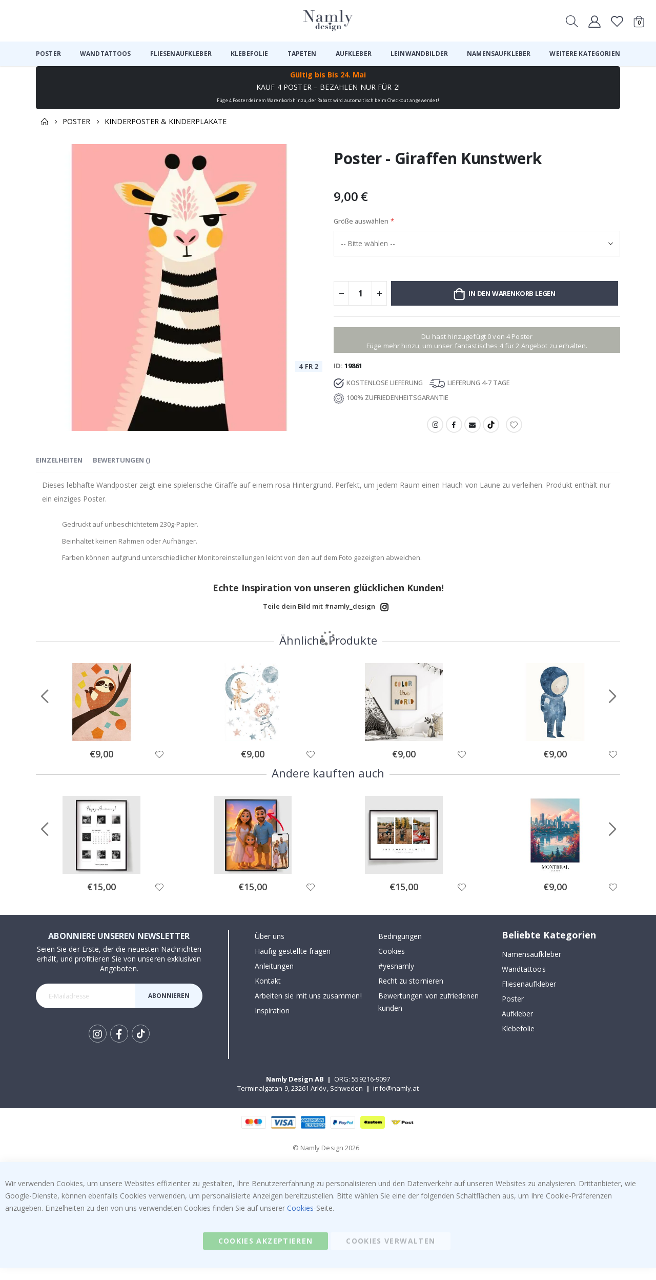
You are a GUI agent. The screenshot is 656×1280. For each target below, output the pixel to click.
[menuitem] (48, 54)
